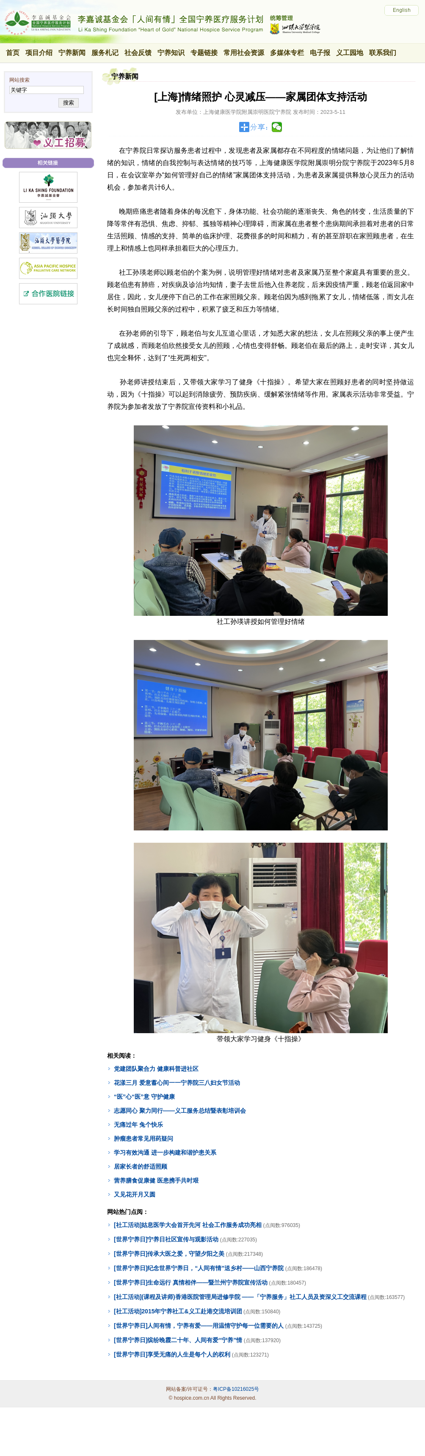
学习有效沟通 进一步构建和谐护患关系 (165, 1152)
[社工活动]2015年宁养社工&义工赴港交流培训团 (178, 1311)
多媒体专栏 (287, 52)
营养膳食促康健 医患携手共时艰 (156, 1180)
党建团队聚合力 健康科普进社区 (156, 1068)
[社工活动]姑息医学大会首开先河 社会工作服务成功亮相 (188, 1225)
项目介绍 (38, 52)
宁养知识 (171, 52)
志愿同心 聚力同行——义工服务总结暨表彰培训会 (180, 1110)
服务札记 (105, 52)
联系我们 (382, 52)
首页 (12, 52)
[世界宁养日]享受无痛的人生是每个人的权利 (172, 1354)
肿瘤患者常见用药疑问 (143, 1138)
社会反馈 (138, 52)
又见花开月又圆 (134, 1194)
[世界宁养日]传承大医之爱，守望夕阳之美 (169, 1253)
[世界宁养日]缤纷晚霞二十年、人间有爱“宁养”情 (178, 1340)
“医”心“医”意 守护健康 (144, 1096)
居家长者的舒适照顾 (140, 1166)
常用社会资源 (244, 52)
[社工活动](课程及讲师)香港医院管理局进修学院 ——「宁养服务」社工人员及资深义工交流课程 (240, 1296)
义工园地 (349, 52)
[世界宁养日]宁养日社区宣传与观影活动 (166, 1239)
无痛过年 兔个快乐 (138, 1124)
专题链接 (204, 52)
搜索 (68, 102)
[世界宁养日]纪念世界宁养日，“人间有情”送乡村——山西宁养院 (199, 1268)
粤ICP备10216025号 (236, 1389)
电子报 (320, 52)
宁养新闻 (72, 52)
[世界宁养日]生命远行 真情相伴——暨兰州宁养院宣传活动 (191, 1282)
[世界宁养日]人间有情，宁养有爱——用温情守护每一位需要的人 (199, 1325)
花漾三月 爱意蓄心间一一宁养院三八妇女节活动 (177, 1082)
